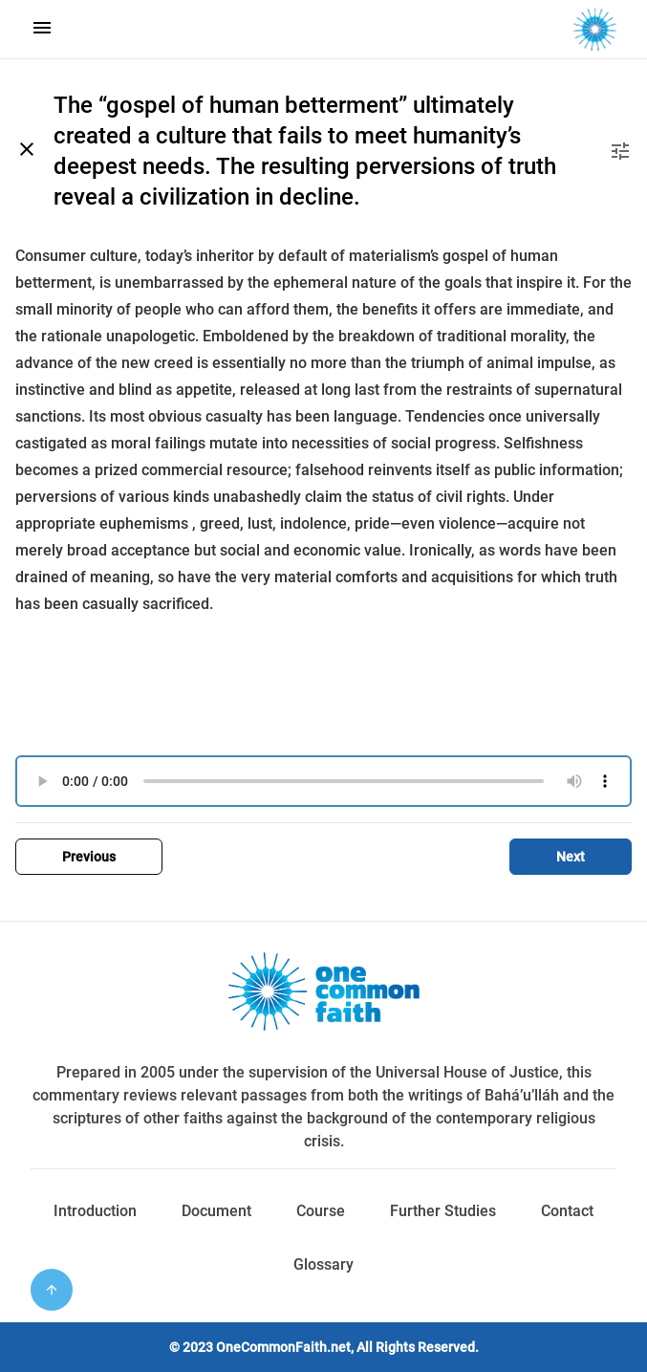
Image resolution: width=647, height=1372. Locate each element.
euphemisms (143, 523)
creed (173, 363)
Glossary (323, 1264)
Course (320, 1211)
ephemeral (310, 282)
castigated (51, 443)
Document (216, 1211)
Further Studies (443, 1211)
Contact (567, 1211)
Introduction (95, 1211)
